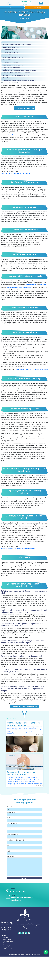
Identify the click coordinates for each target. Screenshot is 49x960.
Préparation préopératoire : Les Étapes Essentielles (24, 150)
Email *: (9, 851)
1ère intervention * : (13, 823)
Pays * (9, 845)
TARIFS (12, 8)
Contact (5, 937)
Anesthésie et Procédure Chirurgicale (24, 276)
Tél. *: (8, 818)
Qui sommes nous (8, 943)
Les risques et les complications (24, 409)
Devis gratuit (37, 8)
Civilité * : (9, 807)
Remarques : (10, 856)
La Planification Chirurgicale (24, 230)
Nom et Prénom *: (12, 812)
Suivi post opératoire (9, 947)
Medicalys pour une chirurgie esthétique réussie (24, 517)
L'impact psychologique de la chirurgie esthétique (25, 491)
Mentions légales (8, 941)
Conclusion (24, 557)
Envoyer (24, 878)
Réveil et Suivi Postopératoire (24, 307)
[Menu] (41, 3)
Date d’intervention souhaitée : (16, 840)
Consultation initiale (24, 116)
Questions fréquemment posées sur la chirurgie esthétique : (24, 585)
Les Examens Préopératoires (24, 182)
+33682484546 (26, 4)
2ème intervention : (12, 829)
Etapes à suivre (7, 949)
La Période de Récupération (24, 332)
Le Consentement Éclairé (24, 207)
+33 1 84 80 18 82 (26, 2)
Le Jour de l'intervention (24, 254)
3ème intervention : (12, 834)
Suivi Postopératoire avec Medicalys (24, 378)
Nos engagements (8, 945)
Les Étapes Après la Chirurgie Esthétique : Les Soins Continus (24, 469)
